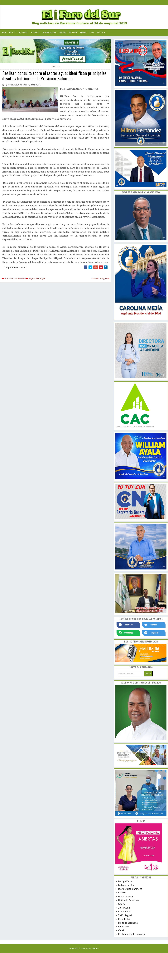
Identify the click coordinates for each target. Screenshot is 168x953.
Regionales (35, 32)
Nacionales (23, 32)
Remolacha (124, 919)
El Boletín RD (124, 911)
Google (122, 903)
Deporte (62, 32)
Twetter (150, 624)
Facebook (126, 624)
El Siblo (122, 892)
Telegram (151, 632)
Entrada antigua (99, 279)
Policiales (73, 32)
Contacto (101, 32)
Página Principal (37, 278)
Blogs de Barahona (128, 922)
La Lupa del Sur (126, 885)
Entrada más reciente (15, 278)
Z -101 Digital (125, 915)
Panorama (123, 926)
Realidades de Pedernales (131, 934)
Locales (12, 32)
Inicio (4, 32)
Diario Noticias (125, 896)
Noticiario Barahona (128, 900)
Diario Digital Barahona (130, 888)
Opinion (83, 32)
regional (56, 66)
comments (36, 84)
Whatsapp (126, 632)
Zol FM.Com (124, 907)
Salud (91, 32)
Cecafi (121, 930)
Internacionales (49, 32)
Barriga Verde (125, 881)
